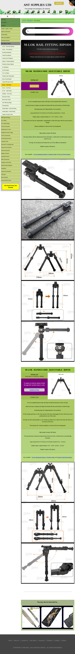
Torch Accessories (5, 126)
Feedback (49, 640)
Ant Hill (24, 20)
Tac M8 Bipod (5, 67)
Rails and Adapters (5, 37)
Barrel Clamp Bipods (6, 79)
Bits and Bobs (4, 177)
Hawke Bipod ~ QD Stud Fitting (9, 108)
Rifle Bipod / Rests (6, 43)
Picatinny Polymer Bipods (8, 64)
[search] (47, 31)
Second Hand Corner (6, 180)
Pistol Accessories (5, 150)
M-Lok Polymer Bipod (64, 154)
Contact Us (24, 640)
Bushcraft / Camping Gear (7, 144)
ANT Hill (3, 19)
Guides (3, 25)
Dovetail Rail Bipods (6, 52)
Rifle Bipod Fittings (5, 117)
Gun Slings (3, 120)
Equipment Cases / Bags (7, 132)
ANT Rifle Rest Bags (6, 102)
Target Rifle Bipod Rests (7, 82)
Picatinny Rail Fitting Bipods (64, 457)
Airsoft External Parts (6, 138)
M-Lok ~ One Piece (6, 85)
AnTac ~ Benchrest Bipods (8, 46)
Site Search (33, 640)
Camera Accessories (6, 171)
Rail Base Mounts (5, 40)
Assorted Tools (4, 141)
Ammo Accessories (5, 135)
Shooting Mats (5, 105)
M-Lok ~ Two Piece (6, 87)
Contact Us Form (34, 390)
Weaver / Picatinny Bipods (8, 61)
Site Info (3, 22)
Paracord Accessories (6, 147)
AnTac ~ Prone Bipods (7, 49)
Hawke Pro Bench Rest (7, 114)
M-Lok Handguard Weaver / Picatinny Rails (45, 154)
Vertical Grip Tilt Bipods (7, 58)
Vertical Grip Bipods (6, 55)
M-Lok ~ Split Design (7, 90)
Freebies (57, 640)
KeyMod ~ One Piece (7, 93)
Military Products (5, 153)
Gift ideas (3, 174)
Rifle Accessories (5, 159)
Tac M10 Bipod (5, 70)
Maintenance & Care (6, 129)
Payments (42, 640)
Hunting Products (5, 156)
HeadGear (3, 168)
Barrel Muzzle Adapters (6, 165)
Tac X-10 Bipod (5, 73)
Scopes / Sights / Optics (6, 28)
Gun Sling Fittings (5, 123)
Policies (64, 640)
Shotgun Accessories (6, 162)
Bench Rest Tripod (6, 99)
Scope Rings (4, 34)
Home (10, 640)
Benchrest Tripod (6, 96)
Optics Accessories (5, 31)
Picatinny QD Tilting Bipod (8, 76)
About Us (16, 640)
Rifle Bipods (30, 20)
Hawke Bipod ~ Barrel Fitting (8, 111)
